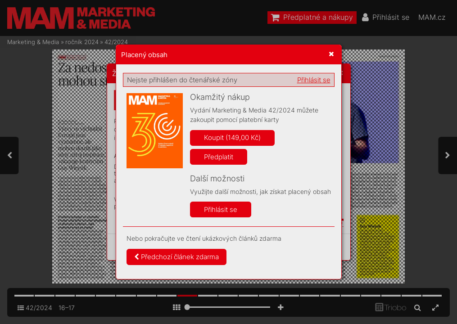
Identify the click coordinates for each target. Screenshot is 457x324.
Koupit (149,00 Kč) (232, 137)
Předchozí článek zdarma (176, 256)
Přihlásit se (313, 80)
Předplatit (218, 157)
